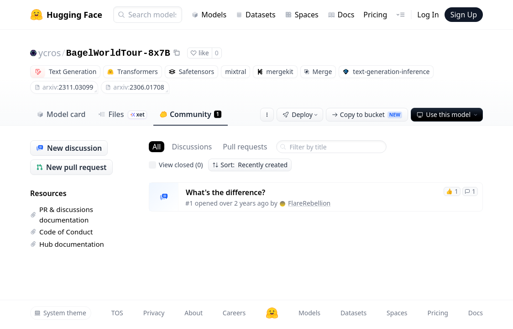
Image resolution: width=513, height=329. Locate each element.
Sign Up (463, 15)
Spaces (302, 15)
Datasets (256, 15)
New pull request (71, 167)
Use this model (448, 114)
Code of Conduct (61, 231)
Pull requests (245, 147)
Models (208, 15)
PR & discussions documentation (61, 214)
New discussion (69, 148)
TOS (117, 312)
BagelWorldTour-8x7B (118, 53)
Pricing (375, 15)
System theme (60, 312)
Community (190, 114)
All (156, 147)
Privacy (154, 312)
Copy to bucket (367, 114)
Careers (234, 312)
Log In (428, 15)
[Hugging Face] (272, 313)
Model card (61, 114)
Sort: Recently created (250, 164)
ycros (49, 53)
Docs (341, 15)
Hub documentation (67, 244)
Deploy (301, 114)
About (193, 312)
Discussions (192, 147)
